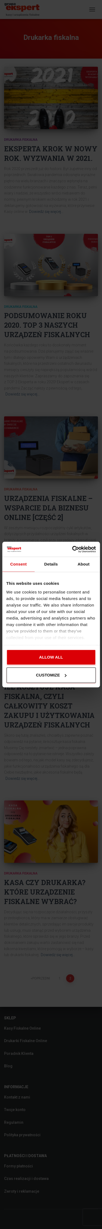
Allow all (51, 657)
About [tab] (83, 564)
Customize (51, 675)
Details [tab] (51, 564)
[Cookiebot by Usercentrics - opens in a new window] (73, 549)
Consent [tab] (18, 564)
